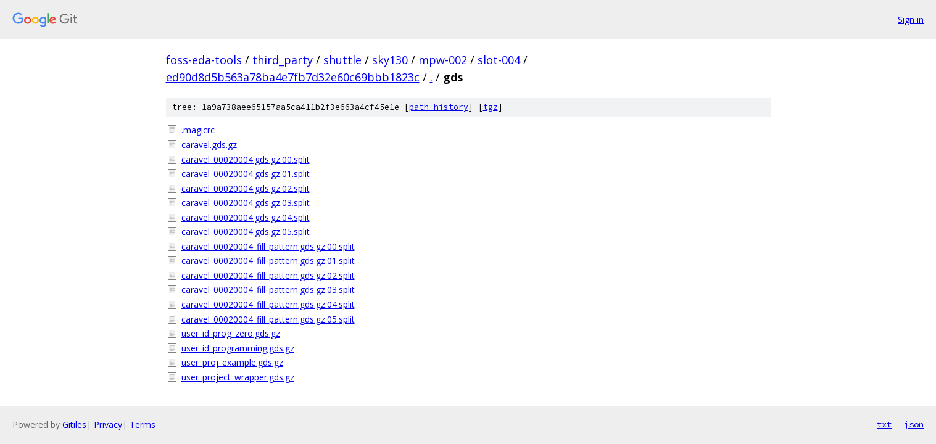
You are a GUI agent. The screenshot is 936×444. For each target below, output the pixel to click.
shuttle (342, 59)
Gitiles (74, 424)
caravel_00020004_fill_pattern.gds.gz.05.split (268, 319)
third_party (282, 59)
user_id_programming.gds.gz (237, 348)
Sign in (911, 19)
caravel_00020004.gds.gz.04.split (245, 217)
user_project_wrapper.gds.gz (237, 377)
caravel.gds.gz (209, 144)
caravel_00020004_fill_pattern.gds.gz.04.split (268, 304)
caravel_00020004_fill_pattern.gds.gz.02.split (268, 275)
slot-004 (499, 59)
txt (884, 424)
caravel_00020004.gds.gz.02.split (245, 188)
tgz (490, 107)
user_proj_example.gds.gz (232, 362)
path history (438, 107)
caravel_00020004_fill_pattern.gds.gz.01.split (268, 260)
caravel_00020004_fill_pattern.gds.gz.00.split (268, 246)
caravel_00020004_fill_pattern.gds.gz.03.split (268, 289)
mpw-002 (442, 59)
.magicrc (198, 130)
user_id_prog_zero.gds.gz (230, 333)
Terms (142, 424)
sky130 (390, 59)
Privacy (108, 424)
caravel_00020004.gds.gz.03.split (245, 202)
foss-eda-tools (204, 59)
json (914, 424)
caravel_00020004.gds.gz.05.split (245, 231)
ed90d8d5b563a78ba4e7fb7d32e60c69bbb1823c (293, 77)
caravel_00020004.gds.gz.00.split (245, 159)
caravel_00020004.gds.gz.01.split (245, 173)
